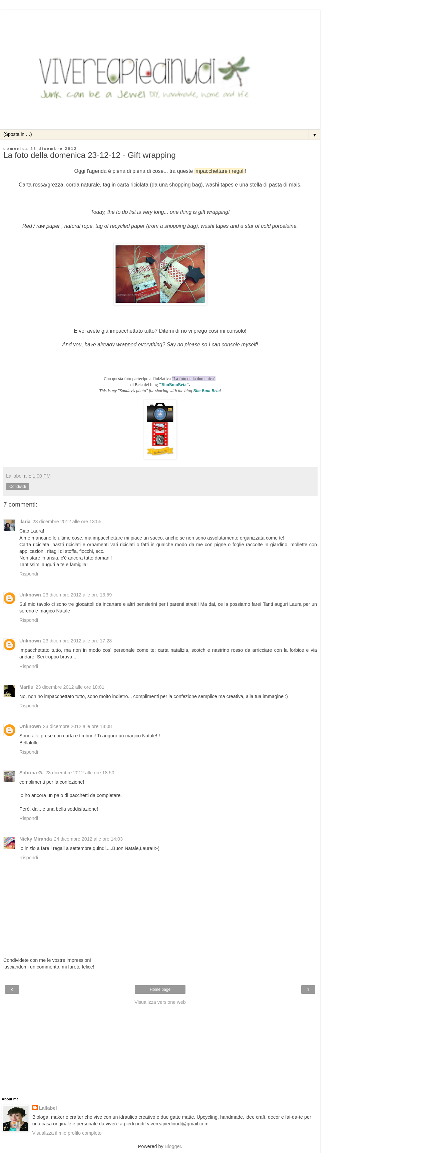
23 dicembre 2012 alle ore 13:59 (77, 594)
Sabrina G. (31, 772)
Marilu (26, 687)
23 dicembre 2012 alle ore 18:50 (79, 772)
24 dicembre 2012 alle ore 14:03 (88, 839)
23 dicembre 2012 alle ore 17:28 (77, 640)
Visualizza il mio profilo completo (67, 1133)
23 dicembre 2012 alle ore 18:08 (77, 726)
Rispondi (28, 573)
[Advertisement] (160, 18)
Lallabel (48, 1108)
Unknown (30, 594)
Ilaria (25, 521)
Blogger (173, 1146)
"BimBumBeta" (174, 384)
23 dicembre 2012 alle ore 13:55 (67, 521)
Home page (160, 989)
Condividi (17, 486)
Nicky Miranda (35, 839)
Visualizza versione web (159, 1002)
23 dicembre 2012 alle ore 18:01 (69, 687)
